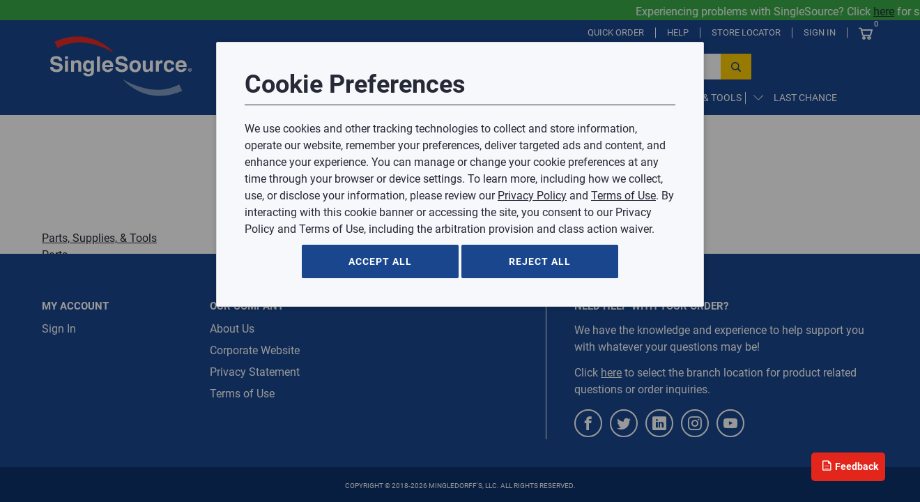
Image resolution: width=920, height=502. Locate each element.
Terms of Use (623, 195)
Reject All (540, 261)
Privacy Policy (532, 195)
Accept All (380, 261)
